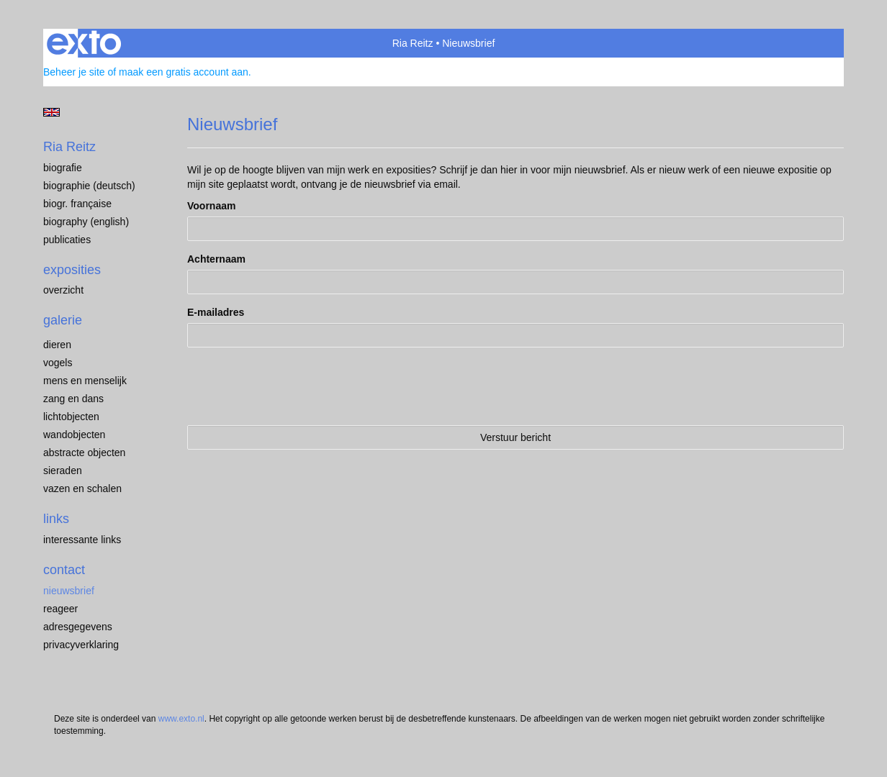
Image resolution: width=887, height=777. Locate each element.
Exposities (72, 270)
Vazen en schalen (82, 488)
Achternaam (216, 259)
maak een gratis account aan (183, 72)
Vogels (57, 362)
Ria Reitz (412, 43)
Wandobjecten (74, 434)
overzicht (63, 290)
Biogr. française (77, 203)
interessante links (82, 539)
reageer (60, 608)
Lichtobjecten (71, 416)
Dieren (57, 344)
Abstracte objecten (84, 452)
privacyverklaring (81, 644)
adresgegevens (77, 626)
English (51, 112)
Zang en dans (73, 398)
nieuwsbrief (68, 590)
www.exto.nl (181, 719)
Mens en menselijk (85, 380)
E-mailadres (215, 312)
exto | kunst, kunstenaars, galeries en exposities (84, 43)
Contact (64, 570)
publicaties (67, 239)
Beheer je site (74, 72)
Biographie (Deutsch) (89, 185)
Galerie (62, 320)
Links (56, 519)
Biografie (62, 167)
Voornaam (211, 206)
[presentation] (296, 386)
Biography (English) (86, 221)
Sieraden (62, 470)
